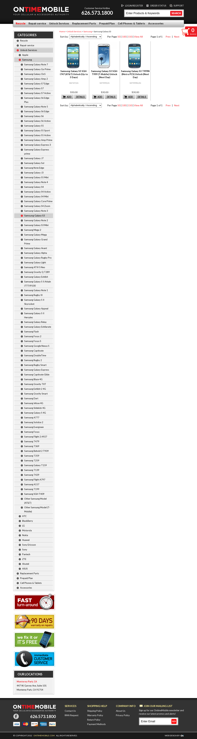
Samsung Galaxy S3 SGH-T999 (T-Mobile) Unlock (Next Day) (104, 74)
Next (176, 36)
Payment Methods (96, 724)
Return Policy (93, 719)
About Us (120, 710)
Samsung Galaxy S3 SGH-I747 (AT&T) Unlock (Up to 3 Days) (74, 74)
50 (118, 36)
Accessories (156, 23)
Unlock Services (59, 23)
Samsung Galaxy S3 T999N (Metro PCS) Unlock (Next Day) (135, 74)
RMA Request (71, 715)
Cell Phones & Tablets (131, 23)
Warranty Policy (95, 715)
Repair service (37, 23)
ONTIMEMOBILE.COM (44, 735)
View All (138, 36)
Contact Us (70, 710)
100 (124, 36)
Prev (168, 36)
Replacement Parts (84, 23)
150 (130, 36)
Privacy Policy (123, 715)
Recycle (20, 23)
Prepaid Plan (107, 23)
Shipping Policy (94, 710)
